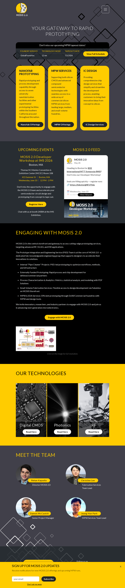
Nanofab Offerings (30, 124)
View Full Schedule (96, 54)
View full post (86, 195)
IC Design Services (95, 124)
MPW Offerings (63, 124)
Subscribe (49, 579)
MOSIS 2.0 (80, 159)
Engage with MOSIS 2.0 (59, 317)
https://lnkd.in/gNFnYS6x (82, 184)
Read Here (31, 432)
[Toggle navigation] (105, 9)
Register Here (36, 204)
